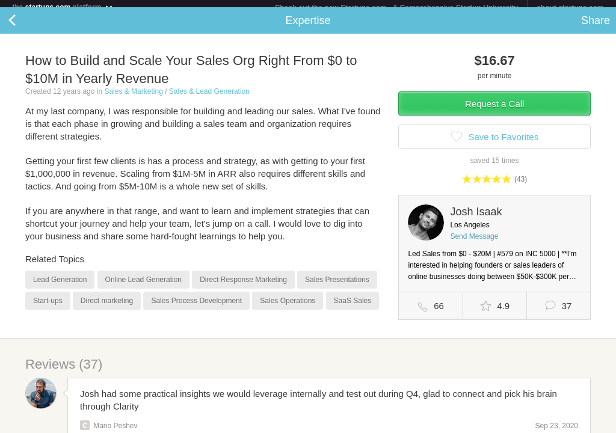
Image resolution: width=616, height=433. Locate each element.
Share (595, 28)
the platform (62, 7)
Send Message (474, 243)
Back (24, 27)
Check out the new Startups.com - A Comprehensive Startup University (397, 8)
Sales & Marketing (133, 98)
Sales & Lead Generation (209, 98)
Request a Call (494, 111)
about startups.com (570, 8)
